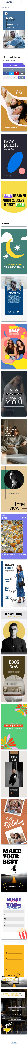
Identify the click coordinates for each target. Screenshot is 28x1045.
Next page (14, 1042)
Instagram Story (5, 7)
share (14, 70)
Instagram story (14, 60)
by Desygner (6, 60)
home (2, 6)
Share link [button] (21, 77)
